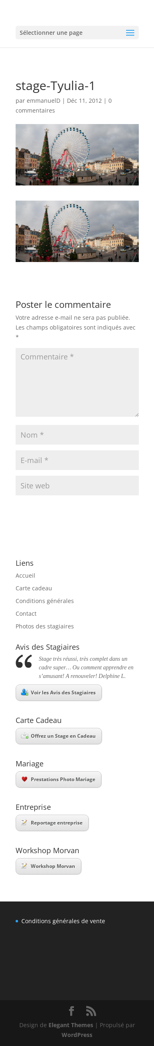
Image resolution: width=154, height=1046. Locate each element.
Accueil (25, 575)
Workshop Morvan (48, 866)
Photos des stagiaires (45, 626)
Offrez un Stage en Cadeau (58, 735)
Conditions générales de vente (63, 921)
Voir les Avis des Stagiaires (58, 692)
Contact (26, 613)
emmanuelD (43, 100)
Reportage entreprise (52, 822)
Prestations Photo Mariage (58, 779)
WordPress (77, 1035)
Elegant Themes (70, 1025)
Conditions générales (45, 601)
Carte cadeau (34, 588)
